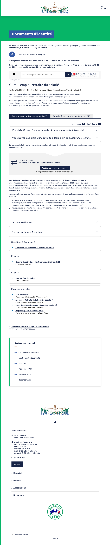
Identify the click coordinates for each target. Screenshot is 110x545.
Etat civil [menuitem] (16, 473)
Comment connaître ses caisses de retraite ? (35, 248)
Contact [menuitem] (55, 539)
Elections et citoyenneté (27, 358)
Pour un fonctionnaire (25, 278)
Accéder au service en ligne (55, 168)
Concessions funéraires (27, 352)
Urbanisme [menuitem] (17, 495)
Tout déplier (94, 124)
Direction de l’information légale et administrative (30, 327)
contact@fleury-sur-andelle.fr (42, 67)
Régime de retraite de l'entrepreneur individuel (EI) (38, 262)
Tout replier (78, 124)
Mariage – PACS (24, 369)
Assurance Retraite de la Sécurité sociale (35, 300)
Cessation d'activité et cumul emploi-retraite (36, 305)
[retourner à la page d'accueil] (54, 8)
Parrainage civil (23, 374)
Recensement (23, 380)
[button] (55, 130)
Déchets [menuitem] (16, 480)
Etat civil (20, 363)
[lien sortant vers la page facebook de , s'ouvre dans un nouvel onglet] (55, 423)
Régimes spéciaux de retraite (29, 311)
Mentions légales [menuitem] (22, 534)
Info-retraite (22, 295)
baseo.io (32, 329)
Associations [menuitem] (18, 488)
